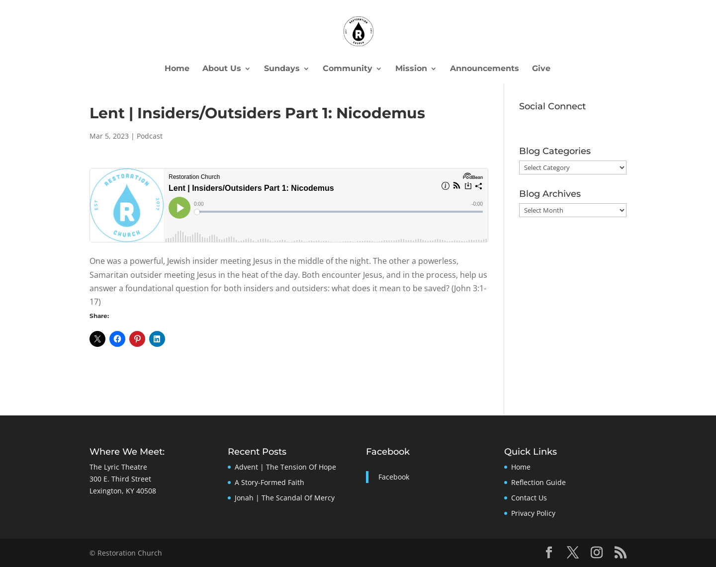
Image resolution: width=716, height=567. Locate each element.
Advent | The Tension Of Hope (285, 467)
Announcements (484, 69)
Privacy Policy (533, 513)
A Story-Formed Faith (269, 482)
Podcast (150, 136)
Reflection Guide (538, 482)
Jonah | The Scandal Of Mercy (285, 497)
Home (177, 69)
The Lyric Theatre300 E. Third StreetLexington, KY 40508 (123, 478)
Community (347, 69)
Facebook (388, 451)
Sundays (282, 69)
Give (541, 69)
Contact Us (529, 497)
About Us (221, 69)
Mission (411, 69)
